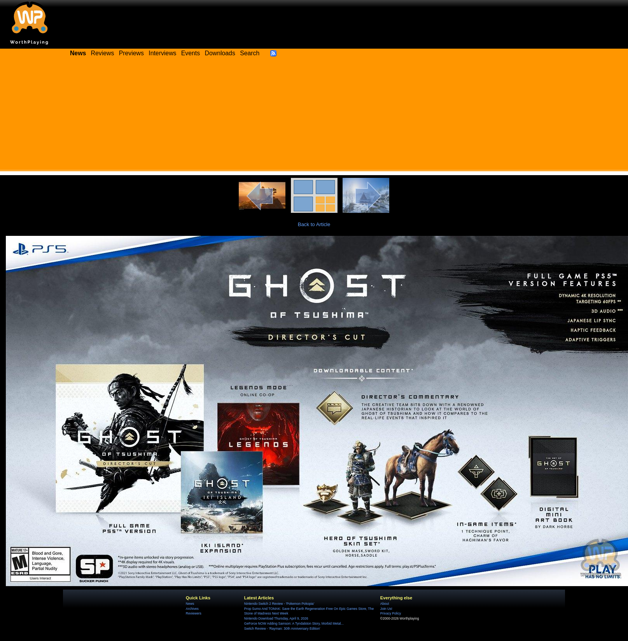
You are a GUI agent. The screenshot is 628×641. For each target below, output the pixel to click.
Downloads (220, 53)
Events (190, 53)
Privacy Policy (390, 613)
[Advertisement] (314, 116)
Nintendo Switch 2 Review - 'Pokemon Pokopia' (279, 604)
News (190, 604)
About (384, 604)
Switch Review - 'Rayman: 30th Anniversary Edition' (282, 628)
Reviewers (193, 613)
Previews (131, 53)
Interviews (162, 53)
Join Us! (386, 609)
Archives (192, 609)
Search (249, 53)
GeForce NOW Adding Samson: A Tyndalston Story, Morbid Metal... (294, 623)
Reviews (102, 53)
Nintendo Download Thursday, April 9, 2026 (276, 618)
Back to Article (314, 224)
